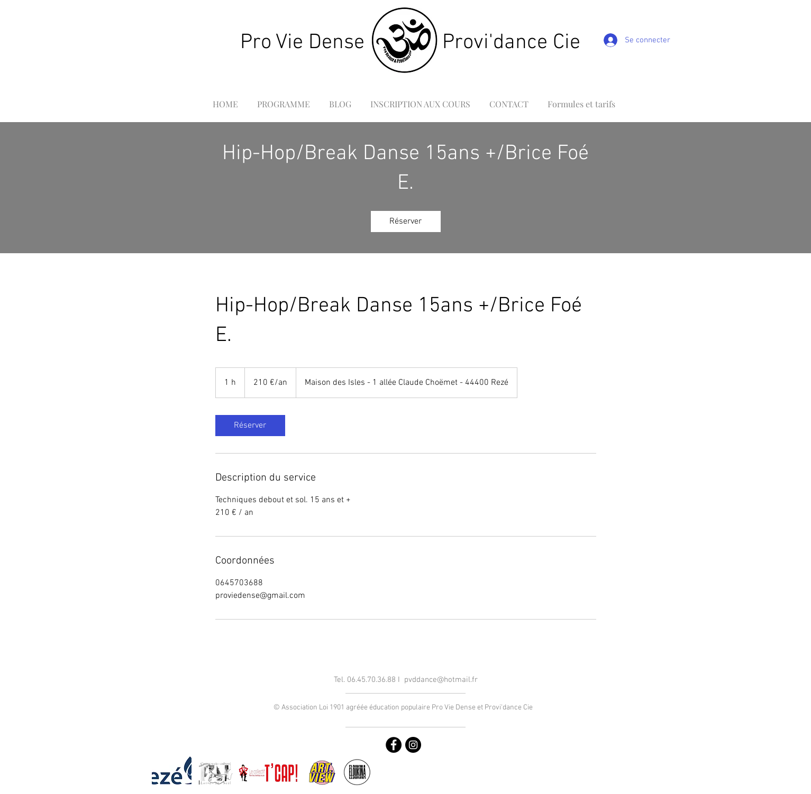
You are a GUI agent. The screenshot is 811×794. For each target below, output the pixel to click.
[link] (406, 221)
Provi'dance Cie (511, 43)
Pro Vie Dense (302, 43)
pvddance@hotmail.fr (441, 680)
